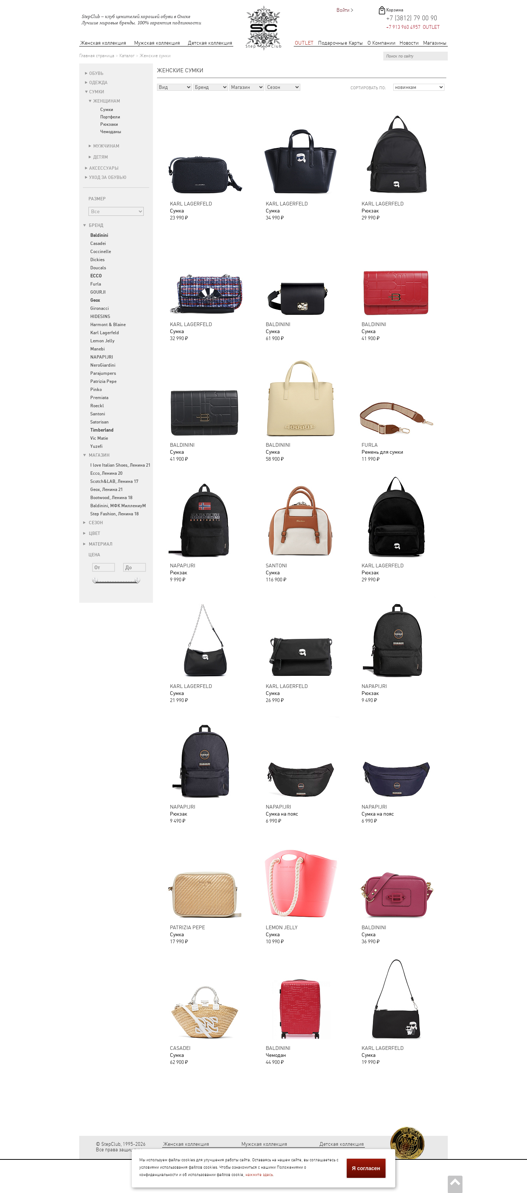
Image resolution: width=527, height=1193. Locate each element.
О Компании (381, 43)
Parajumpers (103, 373)
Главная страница (96, 55)
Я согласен (366, 1168)
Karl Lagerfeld (104, 332)
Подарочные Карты (340, 43)
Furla (95, 284)
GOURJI (98, 292)
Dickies (97, 259)
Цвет (91, 533)
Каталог (127, 55)
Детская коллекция (210, 43)
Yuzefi (96, 446)
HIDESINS (100, 316)
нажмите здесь (259, 1174)
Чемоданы (110, 131)
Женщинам (106, 101)
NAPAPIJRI (101, 357)
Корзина (394, 10)
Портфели (110, 117)
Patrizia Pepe (103, 381)
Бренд (93, 225)
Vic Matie (99, 438)
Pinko (96, 389)
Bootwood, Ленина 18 (111, 497)
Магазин (96, 455)
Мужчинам (106, 146)
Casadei (98, 243)
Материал (97, 544)
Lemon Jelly (102, 340)
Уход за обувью (107, 177)
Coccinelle (100, 251)
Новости (409, 43)
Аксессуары (104, 168)
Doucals (98, 267)
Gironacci (99, 308)
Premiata (99, 397)
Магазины (435, 43)
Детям (100, 157)
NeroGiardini (102, 365)
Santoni (97, 413)
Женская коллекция (103, 43)
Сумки (96, 91)
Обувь (96, 73)
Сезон (93, 522)
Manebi (97, 349)
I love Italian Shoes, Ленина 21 (120, 465)
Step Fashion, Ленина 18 (114, 513)
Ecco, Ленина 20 (106, 473)
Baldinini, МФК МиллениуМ (118, 505)
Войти (342, 10)
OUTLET (304, 43)
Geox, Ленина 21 (106, 489)
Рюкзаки (109, 124)
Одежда (98, 82)
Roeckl (97, 405)
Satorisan (99, 422)
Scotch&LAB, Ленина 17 (114, 481)
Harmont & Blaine (108, 324)
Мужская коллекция (157, 43)
